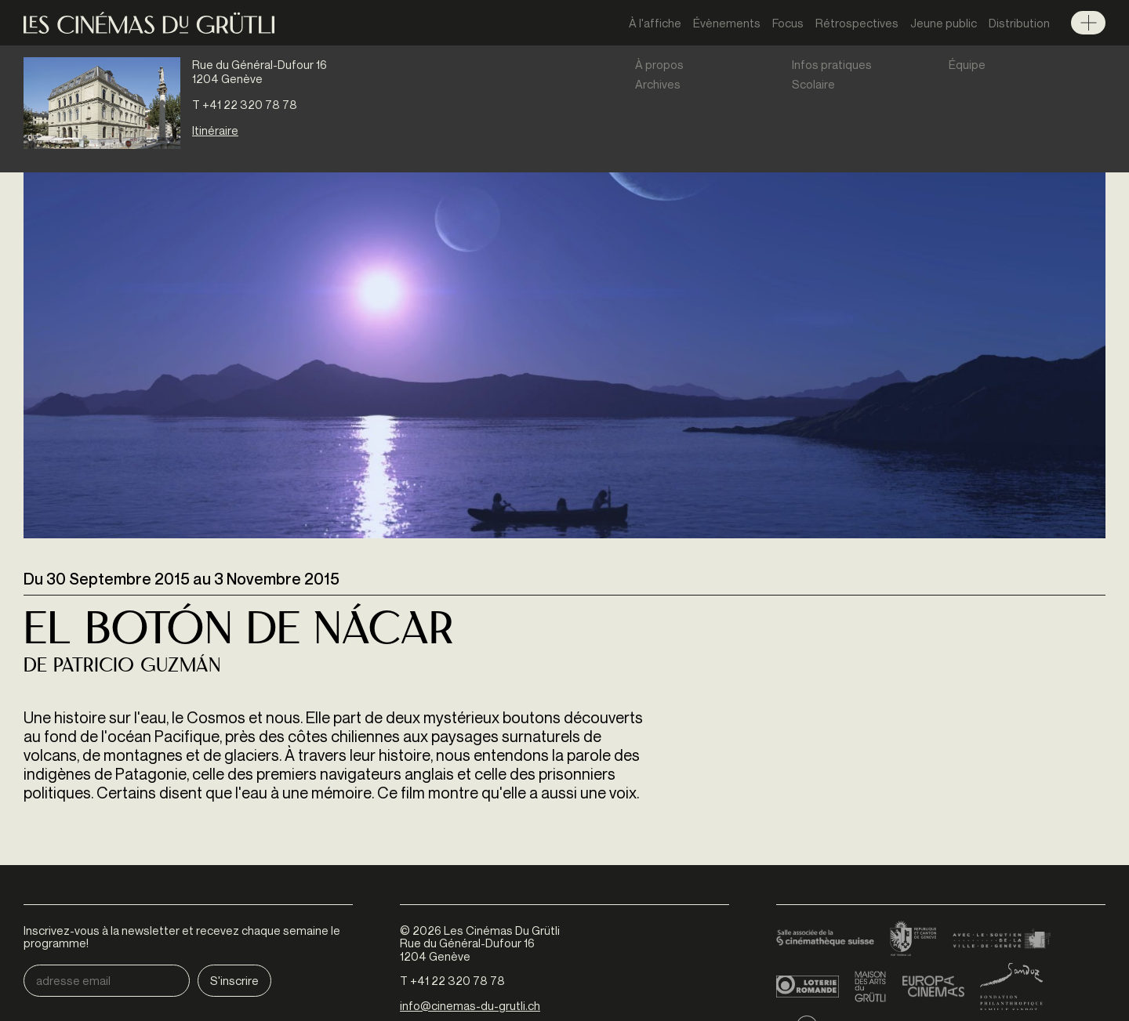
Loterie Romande (807, 986)
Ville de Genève (1002, 939)
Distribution (1019, 23)
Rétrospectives (856, 23)
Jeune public (943, 23)
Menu (1088, 22)
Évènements (727, 23)
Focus (788, 23)
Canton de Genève (913, 939)
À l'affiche (655, 23)
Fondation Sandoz (1011, 986)
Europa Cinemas (933, 986)
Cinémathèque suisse (825, 939)
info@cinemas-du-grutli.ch (470, 1005)
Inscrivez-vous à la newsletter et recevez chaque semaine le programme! (182, 937)
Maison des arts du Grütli (870, 986)
